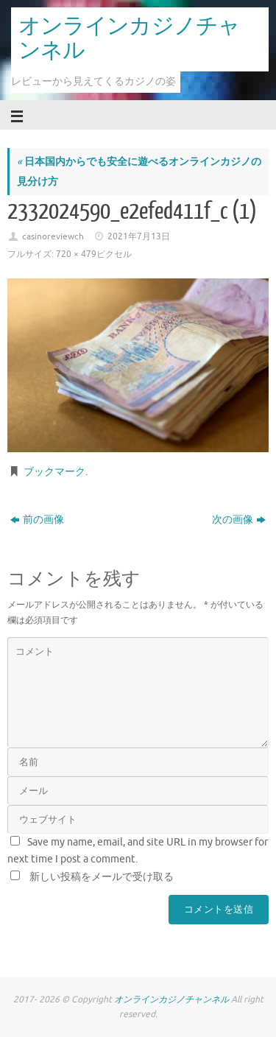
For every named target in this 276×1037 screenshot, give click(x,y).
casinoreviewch (53, 236)
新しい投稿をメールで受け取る (101, 877)
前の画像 (37, 519)
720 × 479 (76, 254)
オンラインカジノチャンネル (129, 39)
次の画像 (239, 519)
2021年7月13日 (138, 236)
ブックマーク (54, 471)
